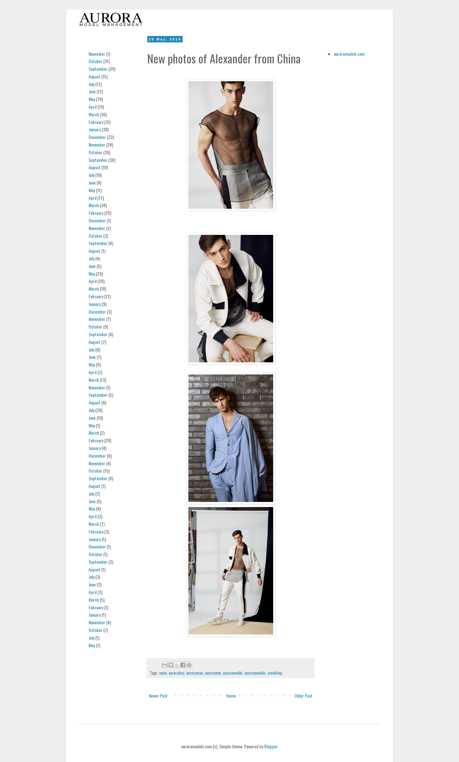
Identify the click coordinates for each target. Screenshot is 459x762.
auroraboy (176, 673)
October (95, 61)
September (98, 68)
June (92, 91)
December (97, 137)
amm (163, 673)
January (95, 129)
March (94, 114)
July (91, 84)
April (93, 106)
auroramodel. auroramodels (244, 673)
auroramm (213, 673)
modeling (275, 673)
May (92, 99)
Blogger (270, 746)
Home (231, 695)
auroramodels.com (349, 53)
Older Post (303, 695)
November (97, 53)
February (96, 122)
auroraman (194, 673)
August (94, 76)
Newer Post (158, 695)
